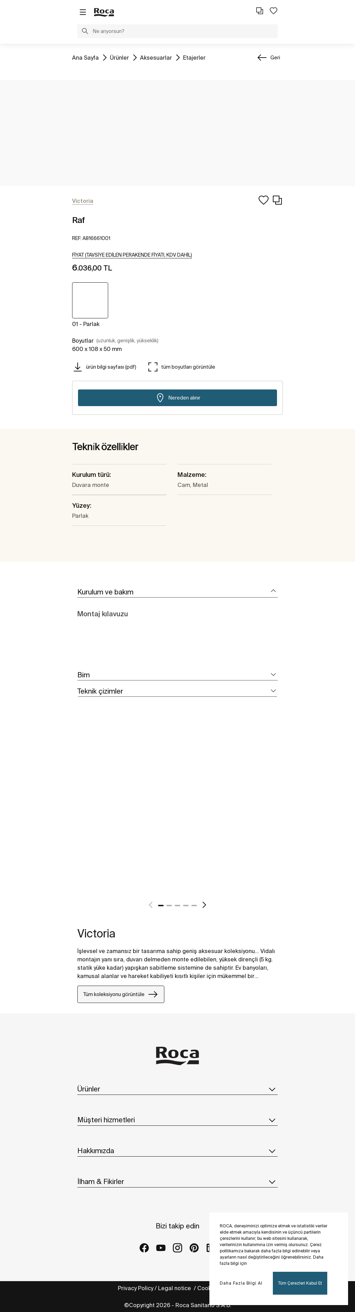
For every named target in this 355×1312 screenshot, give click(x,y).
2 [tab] (169, 905)
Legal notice (175, 1288)
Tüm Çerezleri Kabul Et (300, 1283)
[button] (85, 32)
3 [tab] (177, 905)
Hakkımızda (177, 1150)
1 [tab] (161, 905)
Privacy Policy (135, 1288)
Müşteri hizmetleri (177, 1119)
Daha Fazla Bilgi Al (241, 1283)
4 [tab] (186, 905)
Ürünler (119, 57)
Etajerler (194, 57)
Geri (275, 57)
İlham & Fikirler (177, 1181)
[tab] (177, 592)
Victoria (96, 933)
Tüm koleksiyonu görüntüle (120, 994)
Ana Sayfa (85, 57)
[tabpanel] (80, 810)
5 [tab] (194, 905)
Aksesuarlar (156, 57)
